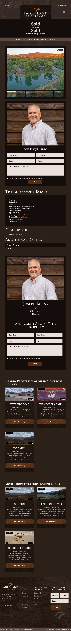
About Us (25, 601)
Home (24, 592)
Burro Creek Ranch (19, 547)
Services (25, 598)
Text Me (36, 314)
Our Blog (25, 604)
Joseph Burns (22, 217)
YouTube (37, 598)
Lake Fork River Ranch (51, 504)
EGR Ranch (20, 448)
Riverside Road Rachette (20, 404)
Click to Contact (18, 221)
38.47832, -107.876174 (22, 214)
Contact (25, 607)
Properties (25, 595)
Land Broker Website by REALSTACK (58, 629)
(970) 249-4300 (62, 6)
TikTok (36, 601)
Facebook (37, 592)
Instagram (38, 595)
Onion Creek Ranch (51, 404)
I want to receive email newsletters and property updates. (25, 178)
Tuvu (36, 604)
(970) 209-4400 (18, 219)
